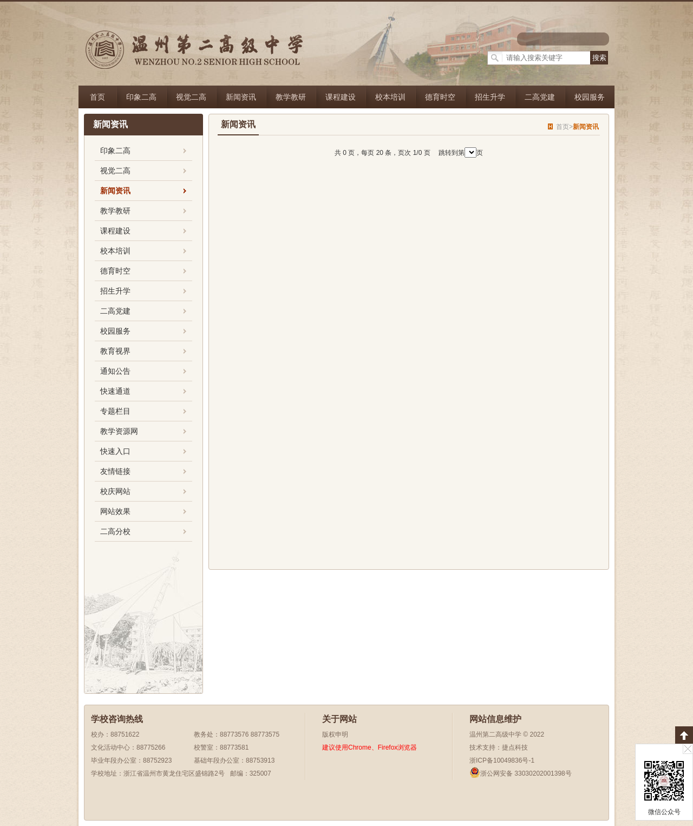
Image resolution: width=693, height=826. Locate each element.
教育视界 (115, 351)
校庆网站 (115, 491)
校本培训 (390, 97)
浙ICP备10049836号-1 (501, 760)
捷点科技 (515, 747)
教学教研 (291, 97)
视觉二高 (191, 97)
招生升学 (490, 97)
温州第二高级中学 (495, 734)
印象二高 (141, 97)
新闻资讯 (241, 97)
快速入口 (115, 451)
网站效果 (115, 511)
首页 (97, 97)
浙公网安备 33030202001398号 (520, 773)
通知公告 (115, 371)
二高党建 (540, 97)
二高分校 (115, 531)
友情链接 (115, 471)
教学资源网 (119, 431)
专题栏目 (115, 411)
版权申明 (335, 734)
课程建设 (340, 97)
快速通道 (115, 391)
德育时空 (440, 97)
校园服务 (589, 97)
